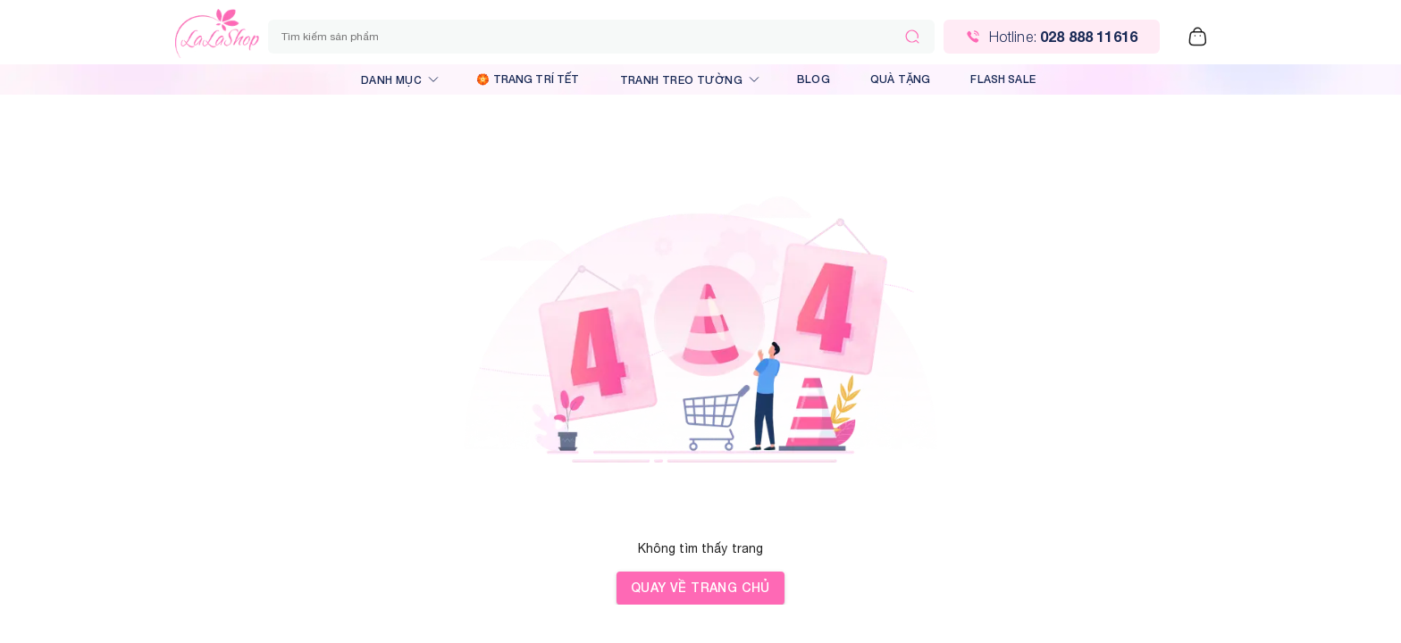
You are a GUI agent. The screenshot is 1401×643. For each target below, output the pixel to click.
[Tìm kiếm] (912, 37)
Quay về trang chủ (700, 588)
